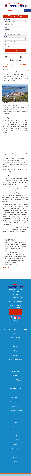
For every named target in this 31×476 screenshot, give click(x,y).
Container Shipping (15, 380)
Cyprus (15, 431)
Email (5, 44)
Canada (15, 426)
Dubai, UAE (15, 453)
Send (15, 51)
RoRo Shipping (15, 375)
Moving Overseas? (15, 337)
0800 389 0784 (11, 11)
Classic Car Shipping (15, 393)
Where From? (7, 19)
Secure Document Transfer (15, 342)
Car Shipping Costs (15, 325)
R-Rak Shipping (15, 384)
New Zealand (15, 439)
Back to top (5, 267)
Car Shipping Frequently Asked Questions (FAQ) (15, 331)
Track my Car (15, 346)
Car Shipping (15, 371)
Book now (15, 312)
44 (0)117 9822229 (17, 302)
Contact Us (15, 355)
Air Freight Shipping (15, 388)
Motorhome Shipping (15, 402)
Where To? (6, 27)
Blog (15, 351)
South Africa (15, 448)
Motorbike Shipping (15, 397)
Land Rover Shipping (15, 406)
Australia (15, 435)
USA (15, 422)
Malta (15, 444)
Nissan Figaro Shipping (15, 410)
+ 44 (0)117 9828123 (18, 297)
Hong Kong (16, 457)
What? (5, 36)
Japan (15, 461)
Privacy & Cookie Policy (15, 359)
